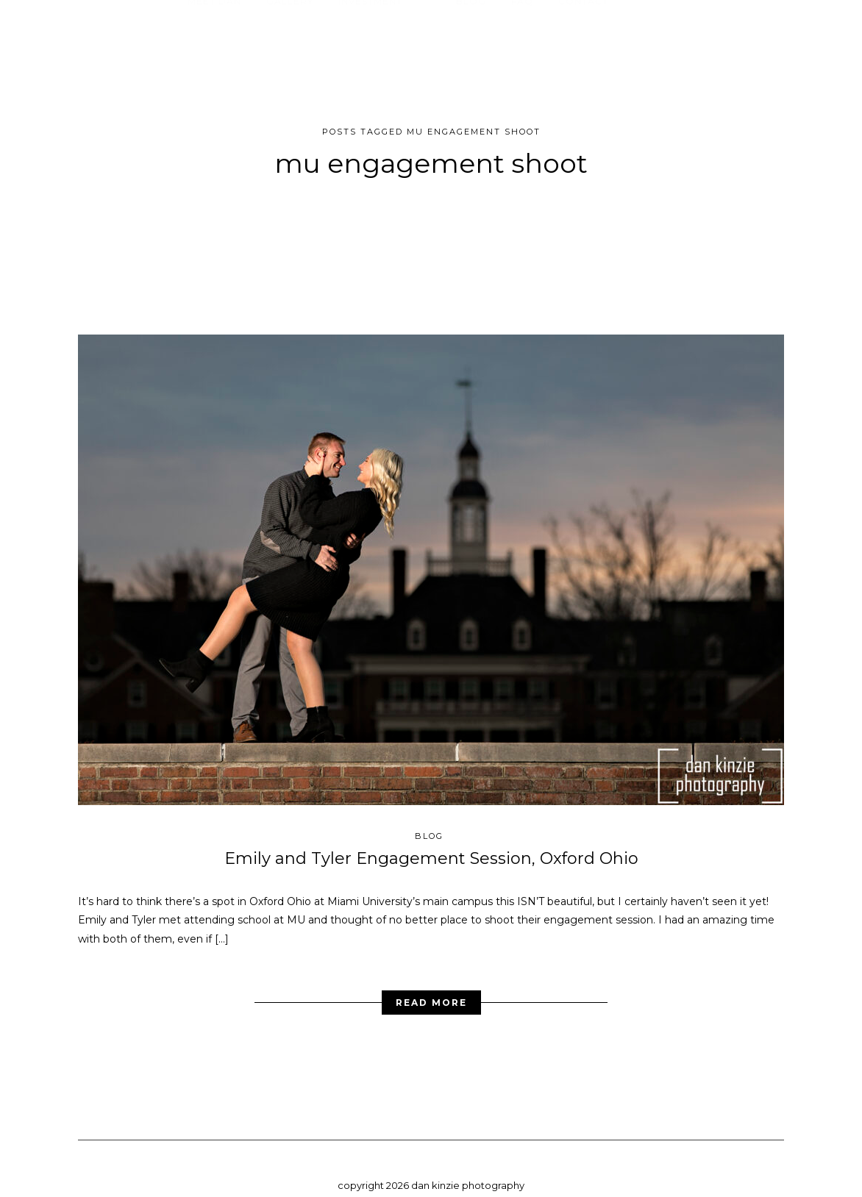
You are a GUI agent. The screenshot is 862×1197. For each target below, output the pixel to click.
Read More (431, 990)
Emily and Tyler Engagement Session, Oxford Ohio (431, 847)
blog (429, 824)
